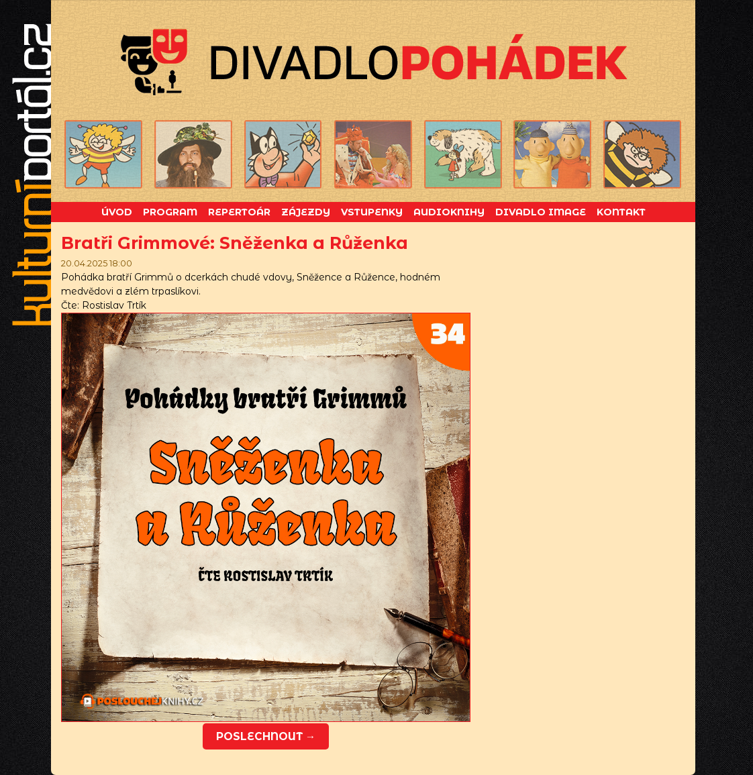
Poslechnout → (265, 736)
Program (170, 212)
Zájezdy (305, 212)
